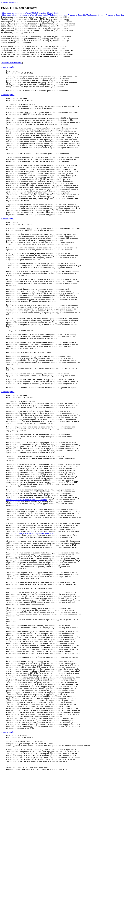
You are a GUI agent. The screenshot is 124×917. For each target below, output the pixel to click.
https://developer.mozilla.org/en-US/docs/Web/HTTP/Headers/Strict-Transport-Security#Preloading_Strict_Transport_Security (62, 16)
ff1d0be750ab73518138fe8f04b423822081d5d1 (26, 591)
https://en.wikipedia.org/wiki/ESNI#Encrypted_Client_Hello (30, 13)
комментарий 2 (7, 255)
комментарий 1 (7, 108)
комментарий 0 (7, 76)
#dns (11, 2)
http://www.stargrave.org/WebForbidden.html (33, 631)
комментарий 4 (7, 869)
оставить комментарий (12, 72)
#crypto (4, 2)
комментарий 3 (7, 462)
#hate (16, 2)
